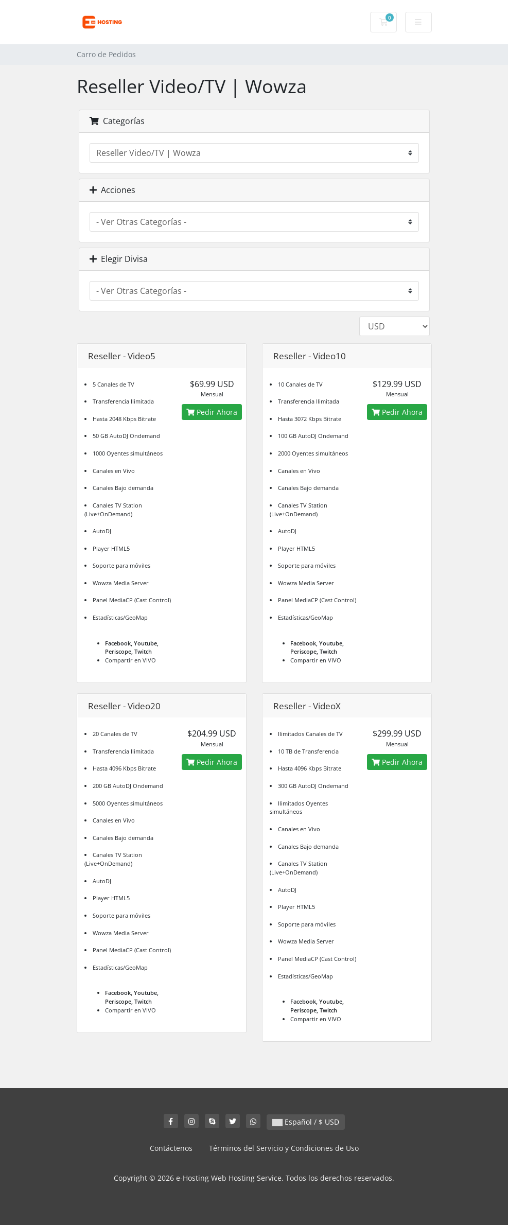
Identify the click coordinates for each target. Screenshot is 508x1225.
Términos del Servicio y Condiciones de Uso (284, 1148)
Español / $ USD (305, 1122)
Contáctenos (171, 1148)
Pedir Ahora (211, 412)
